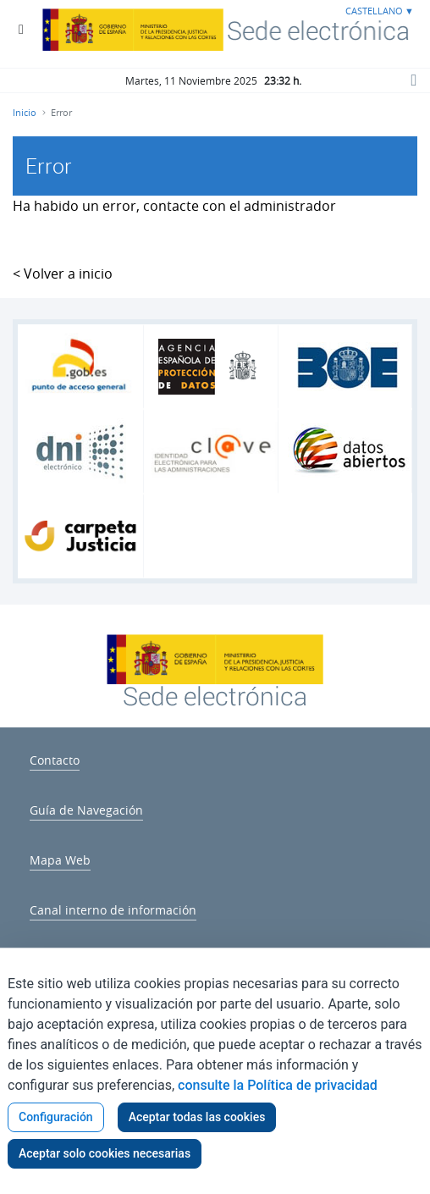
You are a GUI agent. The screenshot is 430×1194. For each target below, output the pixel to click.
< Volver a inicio (63, 273)
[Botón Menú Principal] (21, 29)
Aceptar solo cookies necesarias (104, 1153)
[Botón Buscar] (413, 80)
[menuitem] (55, 757)
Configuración (56, 1117)
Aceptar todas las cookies (197, 1117)
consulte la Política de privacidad (278, 1085)
